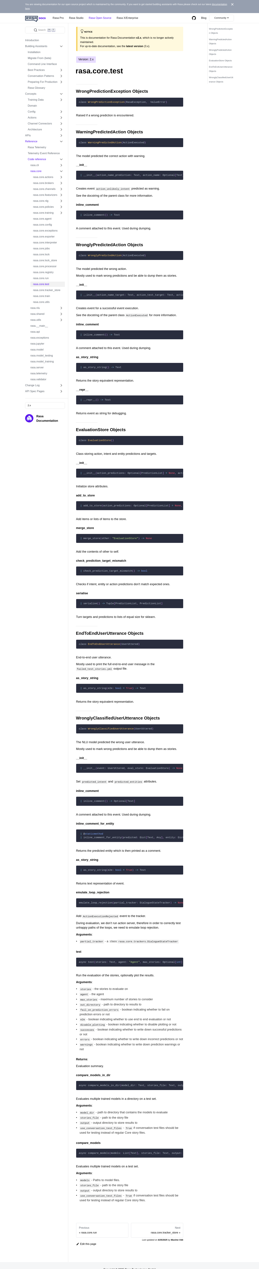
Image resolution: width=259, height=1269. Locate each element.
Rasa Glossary (36, 87)
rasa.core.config (42, 224)
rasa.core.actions (43, 177)
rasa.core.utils (41, 302)
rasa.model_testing (41, 355)
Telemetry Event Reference (44, 153)
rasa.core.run (41, 278)
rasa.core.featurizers (45, 195)
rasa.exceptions (39, 337)
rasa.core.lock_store (45, 260)
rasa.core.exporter (44, 236)
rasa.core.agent (42, 218)
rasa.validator (38, 379)
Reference (31, 141)
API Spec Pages (34, 391)
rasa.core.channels (44, 189)
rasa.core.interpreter (45, 242)
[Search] (45, 30)
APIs (28, 135)
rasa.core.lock (41, 254)
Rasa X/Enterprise (127, 18)
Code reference (37, 159)
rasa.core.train (41, 296)
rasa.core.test (41, 284)
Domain (32, 105)
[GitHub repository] (194, 18)
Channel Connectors (40, 123)
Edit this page (86, 1236)
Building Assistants (36, 46)
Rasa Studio (76, 18)
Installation (34, 52)
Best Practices (36, 70)
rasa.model (37, 349)
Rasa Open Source (100, 18)
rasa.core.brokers (43, 183)
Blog (203, 18)
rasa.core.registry (43, 272)
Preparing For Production (42, 81)
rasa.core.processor (44, 266)
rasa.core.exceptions (45, 230)
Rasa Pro (58, 18)
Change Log (32, 385)
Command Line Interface (42, 64)
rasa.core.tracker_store (46, 290)
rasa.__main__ (39, 325)
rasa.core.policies (43, 206)
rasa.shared (37, 313)
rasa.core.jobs (41, 248)
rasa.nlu (35, 308)
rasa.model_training (42, 361)
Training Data (36, 99)
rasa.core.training (43, 212)
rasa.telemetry (38, 373)
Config (32, 111)
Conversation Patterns (41, 76)
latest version (134, 46)
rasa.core (35, 171)
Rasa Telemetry (37, 147)
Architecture (35, 129)
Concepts (30, 93)
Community (220, 18)
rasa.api (35, 331)
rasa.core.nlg (40, 200)
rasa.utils (35, 319)
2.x (29, 405)
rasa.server (37, 367)
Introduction (32, 40)
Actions (32, 117)
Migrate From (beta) (39, 58)
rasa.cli (34, 165)
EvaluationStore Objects (220, 60)
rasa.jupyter (37, 343)
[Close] (232, 4)
